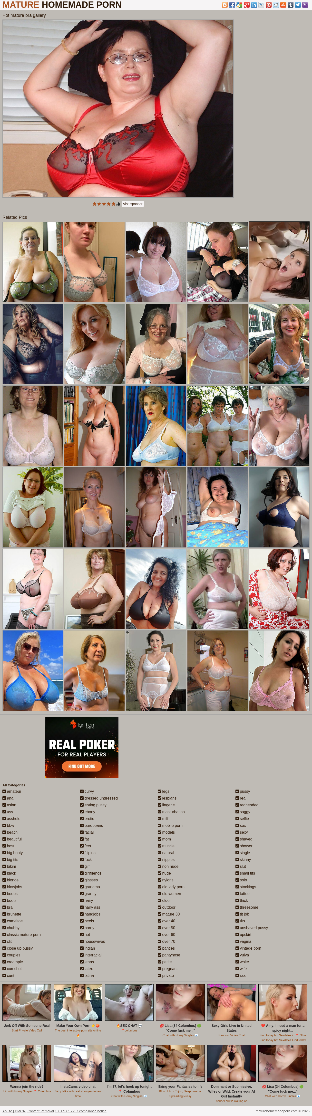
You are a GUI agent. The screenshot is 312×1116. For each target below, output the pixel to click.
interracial (91, 955)
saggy (242, 812)
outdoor (167, 907)
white (242, 962)
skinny (243, 860)
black (9, 873)
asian (9, 805)
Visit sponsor (133, 204)
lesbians (167, 798)
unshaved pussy (251, 928)
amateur (11, 791)
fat (84, 839)
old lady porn (171, 887)
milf (163, 819)
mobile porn (170, 825)
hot (85, 935)
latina (87, 975)
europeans (91, 825)
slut (240, 866)
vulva (242, 955)
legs (163, 791)
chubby (11, 928)
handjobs (90, 914)
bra (7, 907)
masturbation (171, 812)
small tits (245, 873)
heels (87, 921)
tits (240, 921)
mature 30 (169, 914)
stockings (245, 887)
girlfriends (91, 873)
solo (241, 880)
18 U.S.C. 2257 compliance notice (81, 1111)
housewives (92, 941)
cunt (8, 975)
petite (165, 962)
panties (166, 948)
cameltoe (12, 921)
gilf (85, 866)
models (166, 832)
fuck (86, 860)
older (164, 900)
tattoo (242, 894)
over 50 (166, 928)
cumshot (12, 969)
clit (7, 941)
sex (240, 825)
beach (10, 832)
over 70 (166, 941)
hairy (86, 900)
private (166, 975)
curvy (87, 791)
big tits (10, 860)
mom (164, 839)
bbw (8, 825)
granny (88, 894)
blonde (10, 880)
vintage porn (248, 948)
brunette (11, 914)
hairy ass (90, 907)
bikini (9, 866)
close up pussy (17, 948)
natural (166, 853)
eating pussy (93, 805)
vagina (243, 941)
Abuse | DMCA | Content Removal (28, 1111)
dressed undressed (99, 798)
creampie (12, 962)
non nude (168, 866)
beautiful (12, 839)
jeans (87, 962)
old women (169, 894)
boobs (10, 894)
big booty (12, 853)
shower (244, 846)
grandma (90, 887)
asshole (11, 819)
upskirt (243, 935)
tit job (242, 914)
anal (8, 798)
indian (87, 948)
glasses (89, 880)
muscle (166, 846)
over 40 (166, 921)
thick (241, 900)
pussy (242, 791)
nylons (166, 880)
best (8, 846)
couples (11, 955)
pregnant (168, 969)
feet (85, 846)
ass (7, 812)
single (242, 853)
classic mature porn (21, 935)
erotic (87, 819)
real (240, 798)
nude (164, 873)
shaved (244, 839)
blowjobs (12, 887)
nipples (166, 860)
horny (87, 928)
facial (87, 832)
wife (241, 969)
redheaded (247, 805)
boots (9, 900)
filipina (88, 853)
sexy (241, 832)
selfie (242, 819)
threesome (246, 907)
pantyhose (169, 955)
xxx (240, 975)
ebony (87, 812)
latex (86, 969)
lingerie (166, 805)
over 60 (166, 935)
